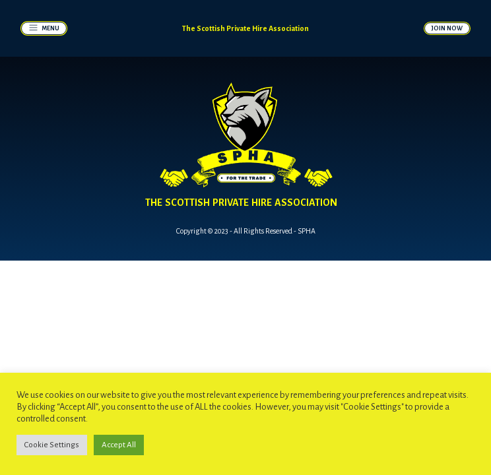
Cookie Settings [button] (51, 445)
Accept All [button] (119, 445)
